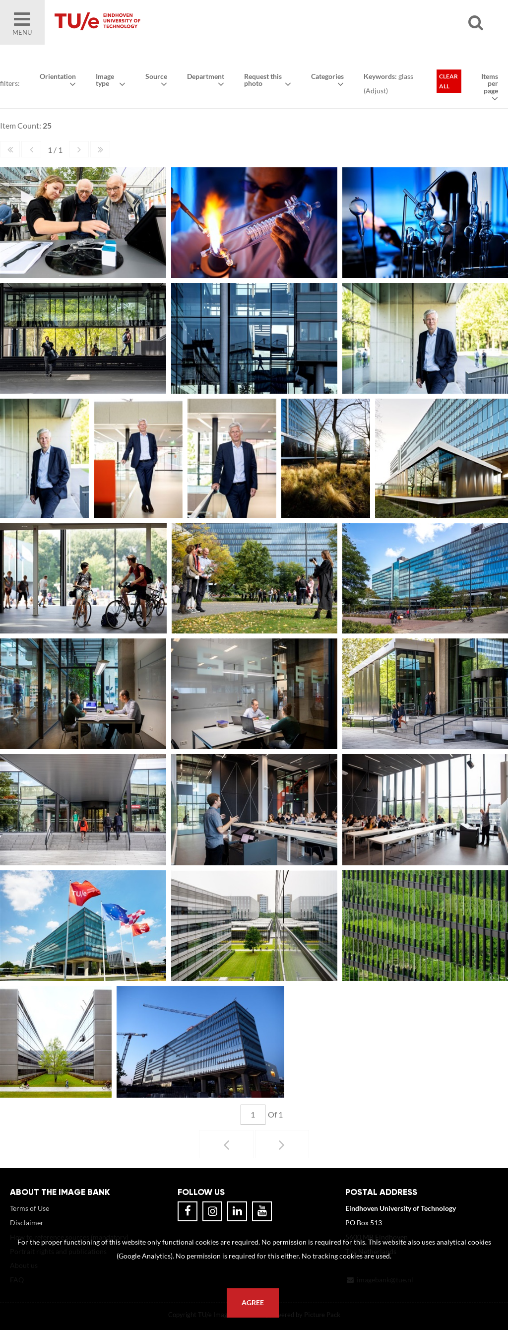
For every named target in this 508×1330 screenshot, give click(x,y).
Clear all (448, 81)
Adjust (376, 90)
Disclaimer (27, 1222)
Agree (253, 1303)
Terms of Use (29, 1208)
